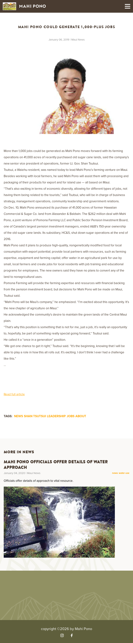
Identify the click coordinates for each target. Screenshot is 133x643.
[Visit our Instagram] (62, 635)
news (18, 416)
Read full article (14, 394)
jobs (70, 416)
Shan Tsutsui (35, 416)
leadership (56, 416)
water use (124, 473)
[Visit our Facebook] (71, 635)
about (80, 416)
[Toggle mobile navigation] (127, 6)
